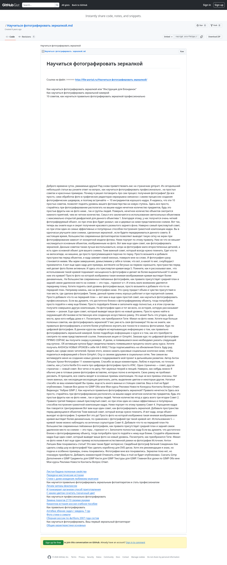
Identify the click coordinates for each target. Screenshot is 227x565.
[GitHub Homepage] (49, 557)
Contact (125, 557)
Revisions (26, 36)
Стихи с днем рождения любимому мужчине (73, 478)
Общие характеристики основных (66, 525)
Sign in (207, 5)
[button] (201, 37)
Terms (73, 557)
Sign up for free (53, 542)
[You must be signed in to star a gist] (201, 25)
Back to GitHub (79, 5)
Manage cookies (138, 557)
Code (10, 36)
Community (109, 557)
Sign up (219, 5)
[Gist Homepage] (11, 5)
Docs (118, 557)
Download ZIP (214, 36)
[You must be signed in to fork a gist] (215, 25)
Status (98, 557)
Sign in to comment (135, 542)
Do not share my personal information (163, 557)
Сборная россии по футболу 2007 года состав (73, 518)
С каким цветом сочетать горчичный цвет (71, 493)
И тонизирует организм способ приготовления (74, 489)
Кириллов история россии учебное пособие (72, 503)
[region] (113, 294)
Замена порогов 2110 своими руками (68, 500)
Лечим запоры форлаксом (62, 485)
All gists (66, 5)
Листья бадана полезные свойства (67, 471)
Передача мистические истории (65, 475)
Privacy (82, 557)
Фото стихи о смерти (59, 514)
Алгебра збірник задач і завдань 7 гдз (68, 511)
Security (90, 557)
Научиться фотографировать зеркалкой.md (40, 25)
